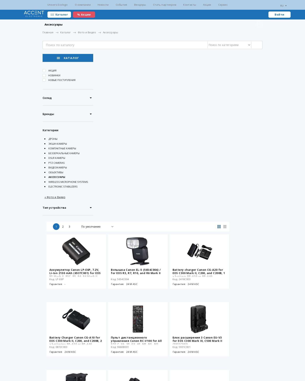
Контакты (189, 4)
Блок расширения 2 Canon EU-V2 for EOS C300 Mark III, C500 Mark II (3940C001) (125, 241)
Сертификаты (97, 365)
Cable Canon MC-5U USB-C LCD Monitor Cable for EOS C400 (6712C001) (234, 309)
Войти (279, 14)
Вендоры (140, 4)
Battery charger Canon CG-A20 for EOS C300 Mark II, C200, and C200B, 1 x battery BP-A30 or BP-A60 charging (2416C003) (234, 107)
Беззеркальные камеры (64, 154)
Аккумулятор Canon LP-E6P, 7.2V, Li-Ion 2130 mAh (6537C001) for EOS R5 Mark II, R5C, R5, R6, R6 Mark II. (123, 107)
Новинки (54, 76)
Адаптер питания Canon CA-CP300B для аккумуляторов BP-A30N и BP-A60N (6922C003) (179, 309)
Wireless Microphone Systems (68, 182)
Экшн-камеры (57, 144)
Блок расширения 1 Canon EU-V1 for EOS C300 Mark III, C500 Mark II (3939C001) (180, 241)
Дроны (52, 139)
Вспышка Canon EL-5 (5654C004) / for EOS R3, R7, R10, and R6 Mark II (180, 106)
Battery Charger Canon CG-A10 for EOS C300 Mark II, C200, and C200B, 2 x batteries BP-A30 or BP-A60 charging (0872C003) (124, 175)
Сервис (223, 4)
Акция (52, 71)
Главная (48, 32)
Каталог (61, 14)
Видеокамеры (57, 168)
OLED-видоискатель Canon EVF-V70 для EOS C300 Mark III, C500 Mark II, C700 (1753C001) (234, 241)
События (121, 4)
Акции (207, 4)
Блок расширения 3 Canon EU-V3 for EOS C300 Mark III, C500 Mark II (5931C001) (235, 174)
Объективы (55, 173)
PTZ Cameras (56, 163)
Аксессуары (56, 178)
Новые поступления (61, 81)
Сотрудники (208, 365)
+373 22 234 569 (228, 365)
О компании (83, 4)
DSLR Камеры (56, 158)
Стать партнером (164, 4)
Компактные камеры (62, 149)
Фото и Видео (87, 32)
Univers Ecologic (57, 4)
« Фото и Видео (55, 198)
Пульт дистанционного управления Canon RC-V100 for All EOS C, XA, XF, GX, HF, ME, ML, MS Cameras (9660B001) (180, 175)
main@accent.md (251, 365)
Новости (103, 4)
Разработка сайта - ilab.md (67, 371)
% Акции (84, 14)
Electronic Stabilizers (63, 187)
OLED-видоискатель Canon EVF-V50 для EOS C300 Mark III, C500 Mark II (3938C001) (124, 309)
